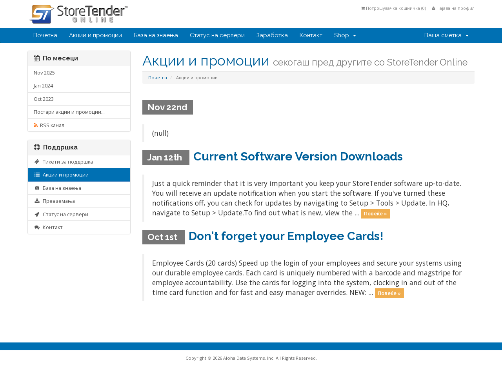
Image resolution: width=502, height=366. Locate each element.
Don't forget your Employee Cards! (286, 236)
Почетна (45, 35)
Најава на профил (453, 8)
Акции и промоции (95, 35)
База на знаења (156, 35)
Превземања (54, 200)
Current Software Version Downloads (298, 156)
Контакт (311, 35)
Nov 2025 (44, 72)
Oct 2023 (44, 98)
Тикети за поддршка (63, 161)
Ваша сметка (446, 35)
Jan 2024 (43, 85)
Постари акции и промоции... (69, 111)
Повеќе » (375, 213)
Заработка (272, 35)
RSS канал (49, 125)
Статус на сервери (217, 35)
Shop (345, 35)
